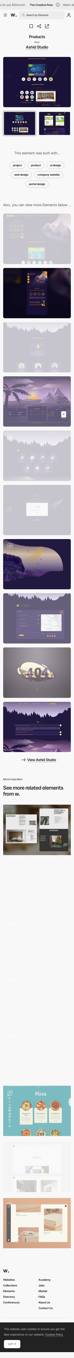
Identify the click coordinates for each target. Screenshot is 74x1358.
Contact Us (45, 1308)
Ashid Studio (37, 47)
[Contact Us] (37, 618)
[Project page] (37, 1167)
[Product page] (37, 942)
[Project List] (37, 455)
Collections (10, 1285)
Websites (9, 1279)
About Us (44, 1302)
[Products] (37, 998)
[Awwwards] (14, 15)
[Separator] (37, 564)
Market (42, 1291)
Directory (9, 1296)
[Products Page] (37, 1111)
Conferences (11, 1302)
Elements (9, 1291)
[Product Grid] (37, 1223)
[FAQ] (37, 727)
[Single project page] (37, 830)
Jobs (41, 1285)
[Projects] (37, 886)
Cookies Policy (54, 1334)
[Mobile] (37, 293)
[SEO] (37, 510)
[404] (37, 672)
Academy (44, 1279)
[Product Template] (37, 1054)
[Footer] (37, 401)
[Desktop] (37, 239)
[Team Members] (37, 347)
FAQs (41, 1296)
